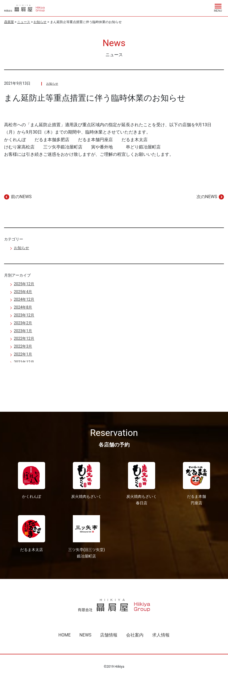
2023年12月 (24, 315)
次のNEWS (206, 196)
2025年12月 (24, 284)
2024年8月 (23, 307)
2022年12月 (24, 338)
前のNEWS (21, 196)
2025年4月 (23, 292)
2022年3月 (23, 346)
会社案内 (134, 635)
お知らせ (52, 83)
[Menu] (218, 7)
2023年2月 (23, 323)
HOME (64, 635)
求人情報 (161, 635)
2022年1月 (23, 354)
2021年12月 (24, 362)
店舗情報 (108, 635)
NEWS (85, 635)
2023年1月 (23, 331)
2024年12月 (24, 299)
